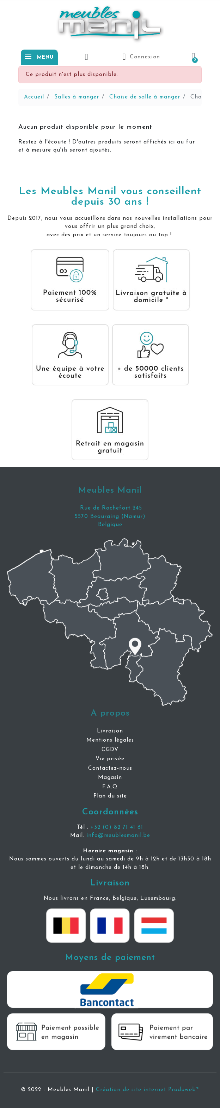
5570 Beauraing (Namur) (110, 516)
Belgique (110, 524)
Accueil (34, 97)
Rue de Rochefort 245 (110, 508)
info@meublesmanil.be (118, 835)
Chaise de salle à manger (144, 97)
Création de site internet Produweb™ (148, 1090)
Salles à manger (76, 97)
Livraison (110, 883)
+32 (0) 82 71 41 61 (117, 827)
